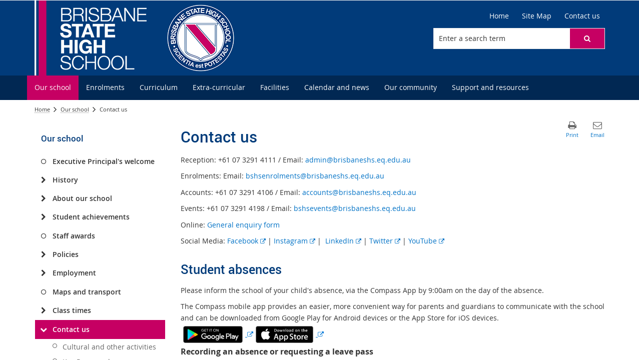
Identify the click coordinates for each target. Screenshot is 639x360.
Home (42, 109)
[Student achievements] (44, 217)
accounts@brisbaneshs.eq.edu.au (359, 192)
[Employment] (44, 273)
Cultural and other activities (109, 347)
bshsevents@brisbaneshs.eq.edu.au (355, 208)
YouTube (426, 241)
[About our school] (44, 199)
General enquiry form (243, 225)
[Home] (499, 16)
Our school (75, 109)
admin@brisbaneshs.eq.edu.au (358, 159)
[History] (44, 180)
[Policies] (44, 255)
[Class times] (44, 311)
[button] (587, 38)
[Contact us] (582, 16)
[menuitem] (53, 88)
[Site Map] (536, 16)
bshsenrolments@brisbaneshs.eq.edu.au (315, 175)
